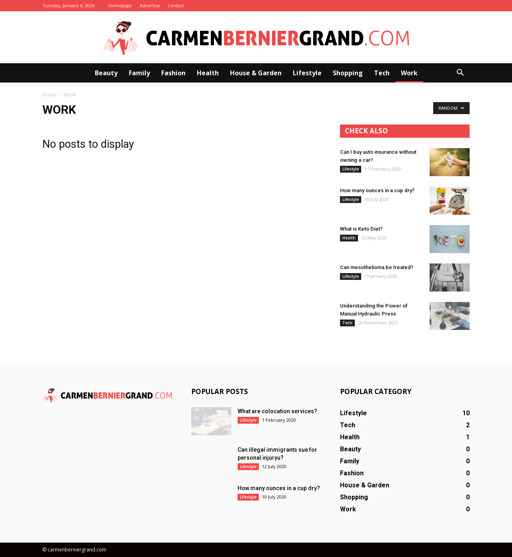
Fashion (173, 72)
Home (49, 94)
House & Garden (256, 72)
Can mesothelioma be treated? (376, 267)
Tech (382, 72)
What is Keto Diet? (361, 229)
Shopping (348, 72)
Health (208, 72)
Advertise (150, 5)
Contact (176, 5)
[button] (460, 72)
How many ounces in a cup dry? (377, 190)
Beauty (106, 72)
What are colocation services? (277, 411)
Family (139, 72)
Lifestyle (307, 72)
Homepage (120, 5)
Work (409, 72)
